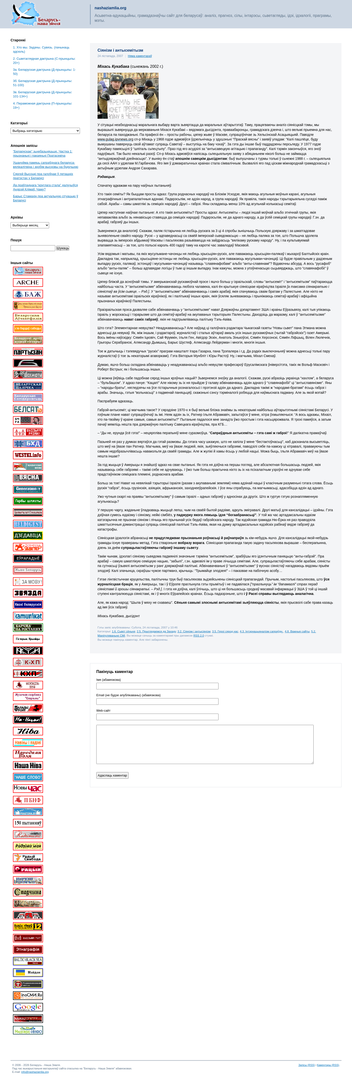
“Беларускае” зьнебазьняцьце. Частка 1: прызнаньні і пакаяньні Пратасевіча (42, 153)
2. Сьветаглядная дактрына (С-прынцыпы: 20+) (44, 61)
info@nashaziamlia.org (35, 1071)
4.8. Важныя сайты (297, 631)
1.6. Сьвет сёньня (123, 631)
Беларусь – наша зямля (36, 14)
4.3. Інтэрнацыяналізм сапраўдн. (261, 631)
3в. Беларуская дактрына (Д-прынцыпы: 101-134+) (42, 94)
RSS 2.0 (198, 635)
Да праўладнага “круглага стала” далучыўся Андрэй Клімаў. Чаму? (45, 187)
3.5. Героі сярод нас (225, 631)
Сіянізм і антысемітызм (120, 50)
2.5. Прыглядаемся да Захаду (156, 631)
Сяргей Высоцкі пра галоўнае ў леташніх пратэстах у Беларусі (43, 176)
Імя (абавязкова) (108, 680)
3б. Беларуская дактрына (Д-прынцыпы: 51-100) (42, 83)
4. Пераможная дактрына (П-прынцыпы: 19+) (42, 105)
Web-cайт (103, 710)
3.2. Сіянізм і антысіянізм (193, 631)
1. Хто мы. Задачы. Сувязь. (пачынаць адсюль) (41, 49)
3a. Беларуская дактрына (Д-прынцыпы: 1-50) (44, 72)
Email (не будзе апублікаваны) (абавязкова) (128, 695)
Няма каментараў (140, 56)
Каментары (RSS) (328, 1065)
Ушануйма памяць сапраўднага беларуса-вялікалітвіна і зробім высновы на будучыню (45, 165)
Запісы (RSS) (306, 1065)
